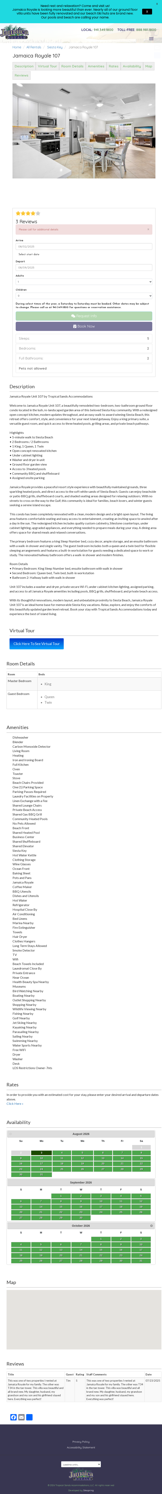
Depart (20, 261)
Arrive (19, 240)
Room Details (72, 66)
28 (122, 1169)
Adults (20, 275)
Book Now (84, 326)
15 (141, 1158)
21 (122, 1163)
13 (103, 1158)
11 (62, 1158)
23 (20, 1169)
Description (24, 66)
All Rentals (33, 47)
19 (82, 1163)
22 (141, 1163)
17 (41, 1163)
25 (62, 1169)
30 (20, 1174)
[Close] (148, 229)
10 (41, 1158)
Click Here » (15, 1103)
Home (17, 47)
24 (41, 1169)
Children (21, 289)
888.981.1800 (136, 30)
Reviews (21, 75)
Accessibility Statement (81, 1444)
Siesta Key (55, 47)
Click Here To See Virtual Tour (37, 643)
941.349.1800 (97, 30)
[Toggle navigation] (151, 38)
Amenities (96, 66)
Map (148, 66)
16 (20, 1163)
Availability (132, 66)
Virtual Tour (47, 66)
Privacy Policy (81, 1438)
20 (103, 1163)
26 (82, 1169)
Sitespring (88, 1487)
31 (41, 1174)
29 (141, 1169)
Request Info (84, 316)
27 (103, 1169)
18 (62, 1163)
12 (82, 1158)
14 (122, 1158)
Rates (114, 66)
